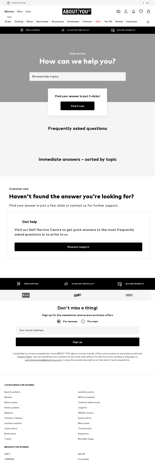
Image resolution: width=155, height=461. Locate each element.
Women (9, 11)
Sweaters (83, 433)
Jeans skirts (10, 428)
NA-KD (81, 454)
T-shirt (8, 438)
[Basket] (148, 11)
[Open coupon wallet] (118, 11)
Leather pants (86, 392)
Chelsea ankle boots (89, 402)
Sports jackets (12, 392)
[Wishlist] (141, 11)
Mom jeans (84, 423)
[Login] (126, 11)
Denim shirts (84, 418)
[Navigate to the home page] (76, 11)
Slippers (8, 412)
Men (20, 11)
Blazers (8, 397)
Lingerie (82, 407)
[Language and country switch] (146, 3)
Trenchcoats (85, 428)
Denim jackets (12, 407)
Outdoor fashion (13, 418)
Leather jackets (13, 423)
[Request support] (78, 247)
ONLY (7, 454)
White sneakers (86, 397)
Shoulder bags (86, 438)
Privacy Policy (24, 356)
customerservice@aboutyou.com (43, 360)
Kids (28, 11)
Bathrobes (10, 433)
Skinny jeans (10, 402)
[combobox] (77, 76)
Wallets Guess (86, 412)
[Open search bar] (147, 22)
